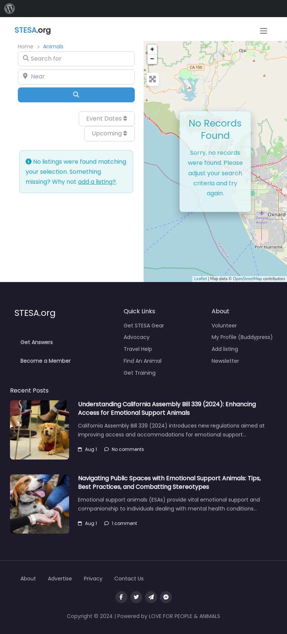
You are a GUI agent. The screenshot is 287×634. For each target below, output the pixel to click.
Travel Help (138, 349)
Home (25, 46)
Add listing (225, 349)
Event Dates (106, 118)
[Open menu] (263, 31)
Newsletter (225, 361)
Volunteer (224, 325)
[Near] (76, 76)
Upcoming (109, 133)
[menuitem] (9, 8)
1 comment (120, 523)
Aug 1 (87, 449)
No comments (124, 449)
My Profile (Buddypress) (242, 337)
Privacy (93, 578)
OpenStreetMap (247, 279)
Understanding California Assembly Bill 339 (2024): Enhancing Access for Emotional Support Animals (167, 408)
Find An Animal (143, 361)
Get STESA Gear (144, 325)
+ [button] (152, 49)
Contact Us (129, 578)
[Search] (76, 94)
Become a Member (45, 361)
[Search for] (76, 58)
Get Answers (36, 342)
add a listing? (97, 181)
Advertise (60, 578)
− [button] (152, 59)
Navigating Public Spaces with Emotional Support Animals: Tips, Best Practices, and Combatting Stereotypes (169, 482)
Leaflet (200, 279)
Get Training (140, 373)
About (28, 578)
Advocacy (137, 337)
